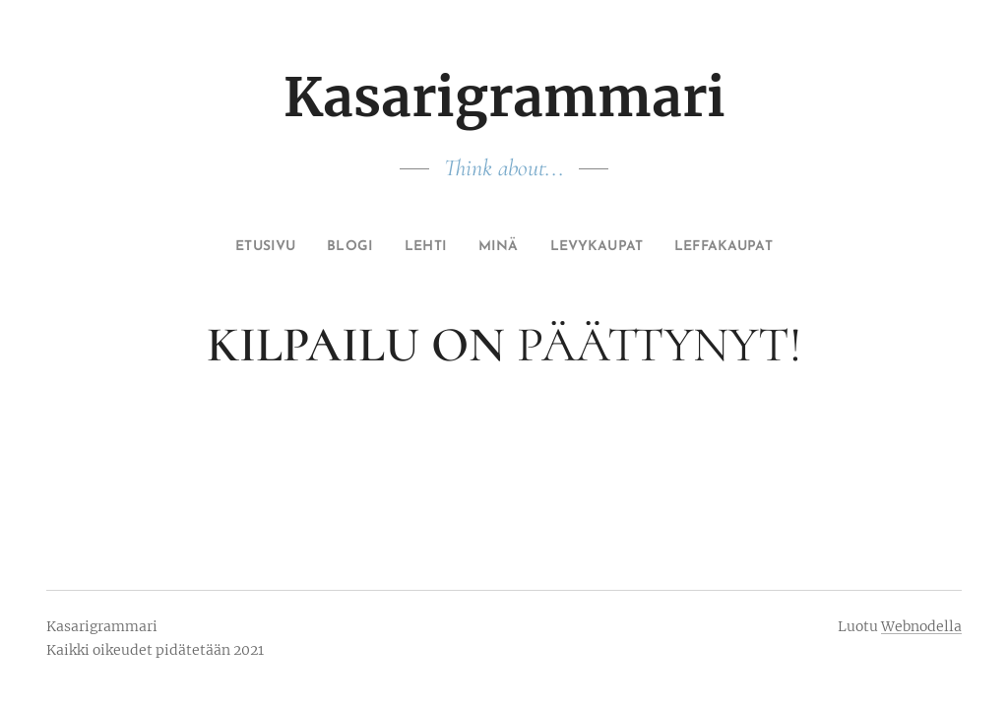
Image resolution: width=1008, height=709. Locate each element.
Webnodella (921, 626)
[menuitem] (241, 247)
